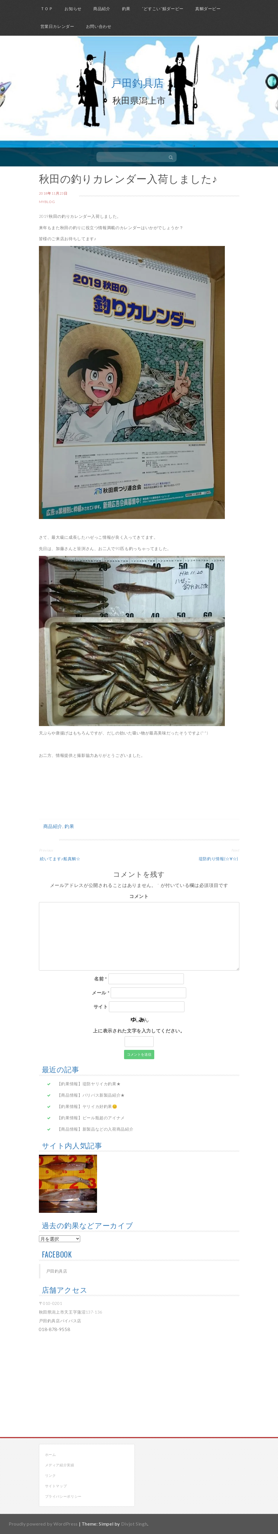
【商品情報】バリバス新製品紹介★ (91, 1095)
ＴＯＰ (46, 8)
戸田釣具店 (137, 82)
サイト (101, 1006)
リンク (50, 1475)
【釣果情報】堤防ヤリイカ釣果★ (89, 1083)
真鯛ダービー (208, 8)
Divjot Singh (134, 1523)
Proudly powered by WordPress (43, 1523)
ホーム (50, 1454)
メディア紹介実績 (59, 1465)
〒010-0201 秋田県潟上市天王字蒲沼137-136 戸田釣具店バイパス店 (71, 1312)
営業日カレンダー (57, 26)
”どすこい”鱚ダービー (163, 8)
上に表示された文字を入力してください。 (139, 1030)
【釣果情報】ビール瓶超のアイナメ (91, 1117)
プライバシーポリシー (63, 1496)
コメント (139, 896)
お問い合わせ (99, 26)
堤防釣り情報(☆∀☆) (219, 858)
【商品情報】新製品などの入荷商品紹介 (95, 1129)
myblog (47, 202)
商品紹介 (101, 8)
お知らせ (73, 8)
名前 (100, 978)
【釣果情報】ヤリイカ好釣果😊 (87, 1106)
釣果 (126, 8)
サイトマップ (56, 1486)
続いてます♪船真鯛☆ (59, 858)
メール (101, 992)
